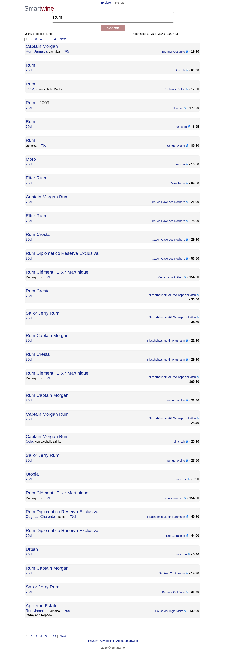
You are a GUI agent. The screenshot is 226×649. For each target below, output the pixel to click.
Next (63, 39)
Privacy (93, 640)
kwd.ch (182, 69)
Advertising (107, 640)
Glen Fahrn (179, 181)
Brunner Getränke (175, 51)
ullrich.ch (179, 106)
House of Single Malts (171, 610)
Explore (106, 2)
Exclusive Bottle (177, 88)
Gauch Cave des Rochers (170, 199)
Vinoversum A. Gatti (172, 274)
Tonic (30, 88)
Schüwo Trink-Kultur (174, 573)
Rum (30, 64)
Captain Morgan (41, 46)
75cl (29, 69)
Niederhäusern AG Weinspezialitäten (172, 292)
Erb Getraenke (178, 536)
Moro (31, 157)
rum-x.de (183, 125)
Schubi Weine (178, 144)
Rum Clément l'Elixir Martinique (56, 269)
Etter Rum (36, 176)
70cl (66, 51)
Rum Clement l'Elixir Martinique (56, 372)
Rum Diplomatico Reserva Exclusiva (61, 250)
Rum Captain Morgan (47, 335)
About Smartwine (127, 640)
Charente (47, 517)
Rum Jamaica (36, 51)
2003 (44, 101)
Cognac (32, 517)
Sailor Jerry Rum (42, 311)
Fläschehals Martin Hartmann (168, 340)
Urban (32, 549)
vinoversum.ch (176, 498)
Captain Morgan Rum (47, 194)
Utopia (32, 475)
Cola (29, 443)
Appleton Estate (41, 605)
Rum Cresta (37, 231)
